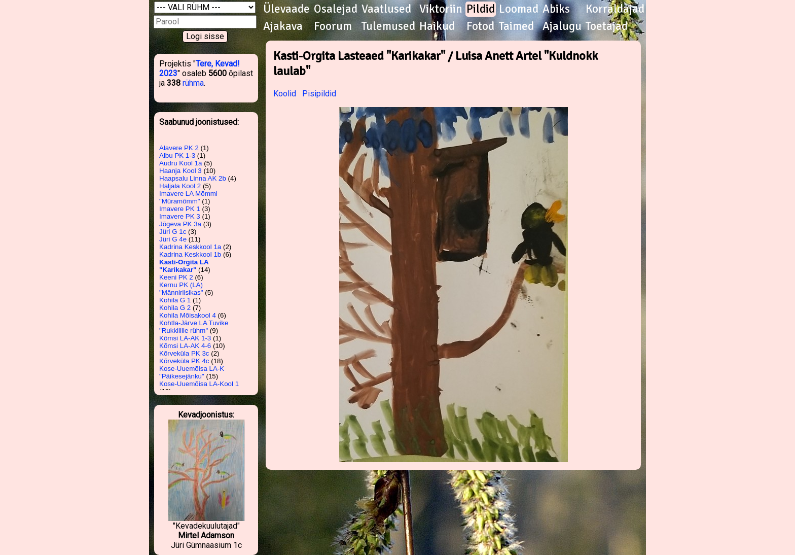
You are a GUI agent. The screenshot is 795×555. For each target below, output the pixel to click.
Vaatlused (386, 9)
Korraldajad (615, 9)
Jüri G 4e (173, 239)
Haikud (437, 26)
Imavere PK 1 (179, 209)
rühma (193, 83)
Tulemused (388, 26)
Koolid (284, 93)
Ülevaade (286, 9)
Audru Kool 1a (180, 163)
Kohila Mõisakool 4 (187, 315)
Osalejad (335, 9)
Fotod (480, 26)
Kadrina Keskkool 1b (190, 254)
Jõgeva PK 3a (180, 224)
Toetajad (607, 26)
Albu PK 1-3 (177, 155)
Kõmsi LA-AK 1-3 (185, 338)
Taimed (516, 26)
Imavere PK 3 (179, 216)
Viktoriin (440, 9)
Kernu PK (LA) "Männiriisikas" (181, 288)
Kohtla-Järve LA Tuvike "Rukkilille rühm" (193, 326)
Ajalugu (562, 26)
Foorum (333, 26)
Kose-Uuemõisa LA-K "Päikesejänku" (191, 372)
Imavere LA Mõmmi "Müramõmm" (188, 197)
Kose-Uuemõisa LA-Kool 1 (199, 384)
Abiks (556, 9)
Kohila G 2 (175, 307)
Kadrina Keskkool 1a (190, 247)
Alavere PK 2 (179, 148)
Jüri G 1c (172, 231)
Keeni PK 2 (176, 277)
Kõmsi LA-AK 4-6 (185, 346)
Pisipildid (319, 93)
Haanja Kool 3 (180, 171)
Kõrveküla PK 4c (184, 361)
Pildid (480, 9)
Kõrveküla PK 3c (184, 353)
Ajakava (283, 26)
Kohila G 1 (175, 300)
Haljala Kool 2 (180, 186)
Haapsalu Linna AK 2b (192, 178)
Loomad (518, 9)
